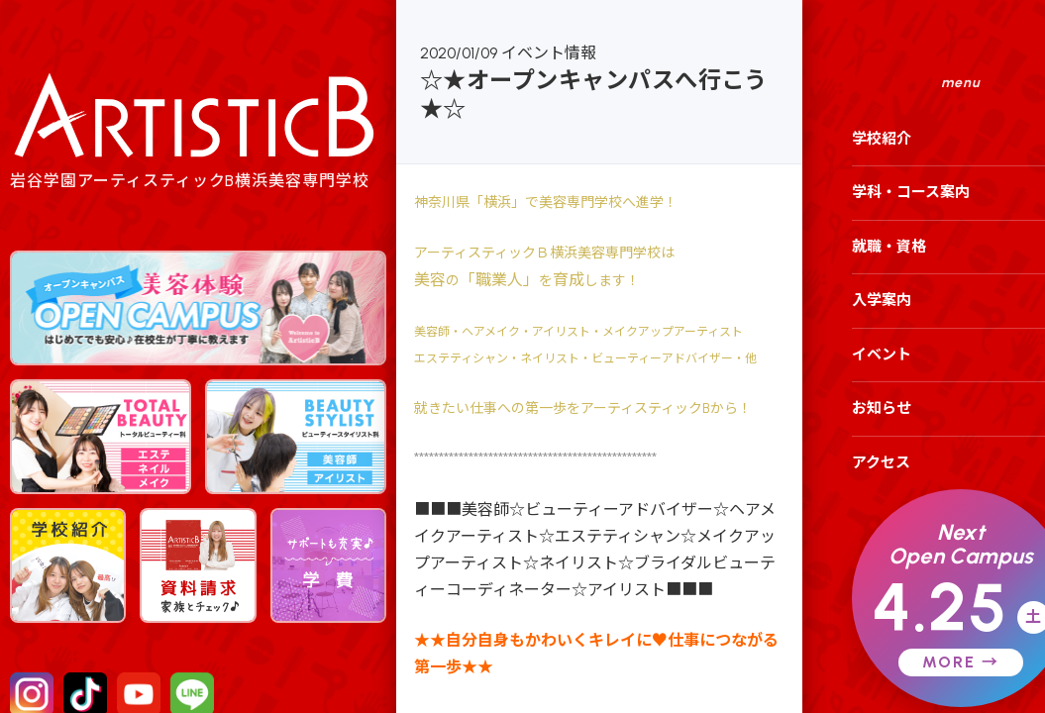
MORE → (960, 662)
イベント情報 (548, 53)
